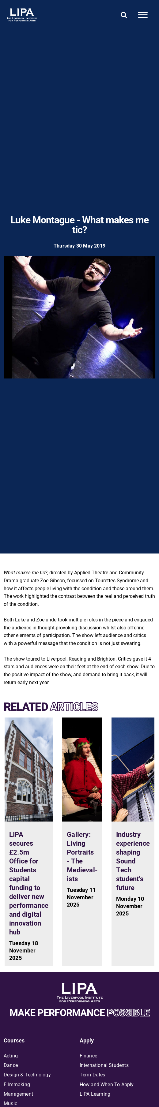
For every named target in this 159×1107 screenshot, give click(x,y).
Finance (88, 1055)
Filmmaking (17, 1084)
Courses (14, 1040)
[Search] (124, 14)
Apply (87, 1040)
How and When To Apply (107, 1084)
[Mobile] (142, 15)
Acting (11, 1055)
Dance (11, 1065)
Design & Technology (27, 1074)
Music (10, 1103)
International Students (104, 1065)
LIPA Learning (95, 1093)
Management (18, 1093)
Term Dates (92, 1074)
